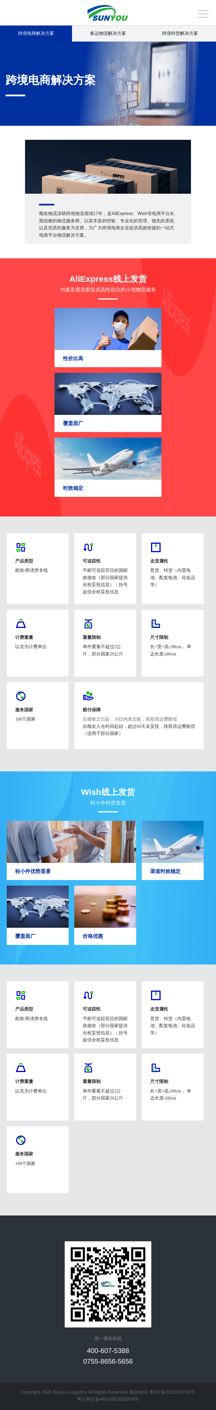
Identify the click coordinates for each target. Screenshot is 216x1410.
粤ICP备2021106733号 (172, 1392)
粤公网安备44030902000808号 (108, 1399)
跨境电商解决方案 (36, 33)
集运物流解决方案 (108, 33)
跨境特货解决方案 (180, 33)
